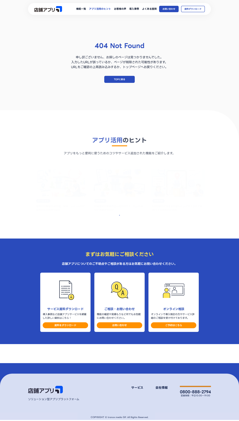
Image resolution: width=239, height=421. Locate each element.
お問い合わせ (168, 9)
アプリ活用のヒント (100, 9)
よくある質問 (149, 9)
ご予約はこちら (173, 339)
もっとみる (119, 226)
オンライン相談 (194, 405)
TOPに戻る (119, 79)
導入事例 (134, 9)
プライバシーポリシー (155, 401)
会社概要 (149, 397)
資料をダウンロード (65, 339)
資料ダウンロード (193, 9)
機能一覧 (81, 9)
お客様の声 (120, 9)
